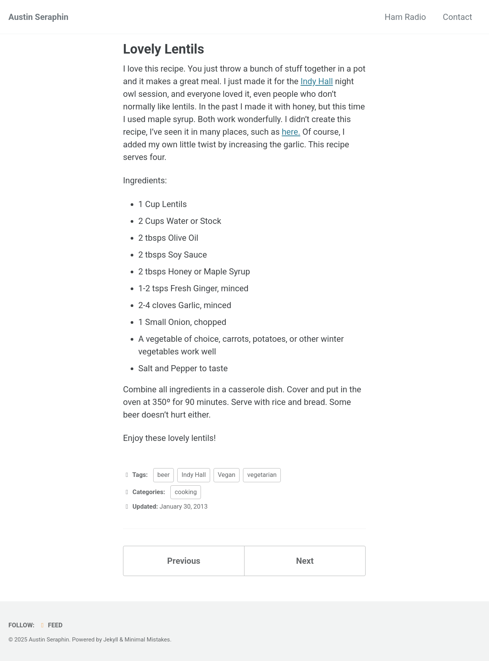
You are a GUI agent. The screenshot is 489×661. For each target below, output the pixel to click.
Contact (457, 17)
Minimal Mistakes (147, 639)
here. (291, 132)
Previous (184, 561)
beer (163, 474)
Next (305, 561)
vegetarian (262, 474)
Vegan (226, 474)
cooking (186, 492)
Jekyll (111, 639)
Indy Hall (317, 81)
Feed (51, 625)
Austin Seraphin (38, 17)
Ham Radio (405, 17)
